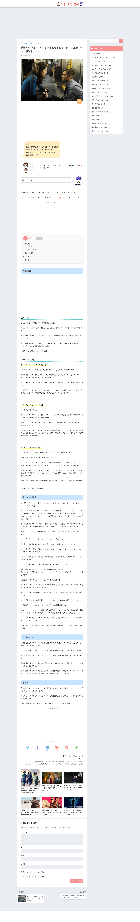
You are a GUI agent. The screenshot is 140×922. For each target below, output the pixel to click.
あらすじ (29, 246)
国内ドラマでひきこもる (100, 92)
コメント (24, 832)
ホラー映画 (64, 764)
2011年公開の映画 (41, 761)
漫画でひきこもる (98, 116)
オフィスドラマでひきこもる (101, 65)
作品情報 (27, 244)
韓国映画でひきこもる (99, 127)
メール (23, 855)
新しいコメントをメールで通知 (33, 872)
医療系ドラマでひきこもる (101, 88)
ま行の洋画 (60, 761)
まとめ (27, 260)
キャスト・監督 (31, 249)
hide (39, 238)
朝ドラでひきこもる (98, 104)
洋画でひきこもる (77, 756)
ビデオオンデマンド (98, 77)
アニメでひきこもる (98, 61)
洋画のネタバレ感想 (77, 764)
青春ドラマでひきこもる (100, 123)
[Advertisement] (70, 22)
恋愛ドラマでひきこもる (100, 100)
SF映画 (52, 761)
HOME (70, 915)
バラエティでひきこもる (100, 73)
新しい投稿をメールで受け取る (33, 876)
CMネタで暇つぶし (98, 53)
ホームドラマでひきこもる (101, 81)
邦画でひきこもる (98, 119)
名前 (23, 847)
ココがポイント (30, 256)
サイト (23, 864)
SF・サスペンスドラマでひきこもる (104, 57)
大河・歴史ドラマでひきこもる (102, 96)
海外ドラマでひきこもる (100, 112)
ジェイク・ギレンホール (74, 761)
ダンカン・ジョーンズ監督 (35, 764)
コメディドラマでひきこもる (101, 69)
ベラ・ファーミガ (52, 764)
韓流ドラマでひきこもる (100, 131)
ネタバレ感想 (29, 253)
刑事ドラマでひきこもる (100, 85)
